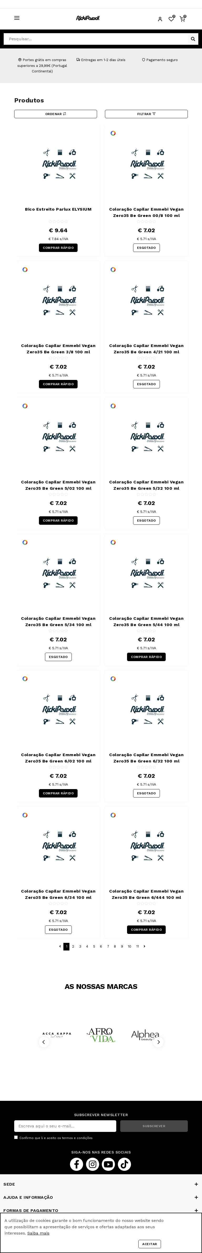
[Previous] (44, 1042)
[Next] (158, 1042)
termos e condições (77, 1138)
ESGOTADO (146, 248)
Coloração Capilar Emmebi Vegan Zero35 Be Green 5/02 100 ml (58, 485)
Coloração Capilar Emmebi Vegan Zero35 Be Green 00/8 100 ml (146, 212)
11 (137, 946)
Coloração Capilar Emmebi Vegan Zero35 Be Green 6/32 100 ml (146, 758)
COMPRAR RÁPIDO (58, 248)
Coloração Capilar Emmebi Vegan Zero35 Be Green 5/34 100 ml (58, 621)
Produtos (29, 100)
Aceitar (149, 1244)
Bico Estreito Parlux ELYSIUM (58, 209)
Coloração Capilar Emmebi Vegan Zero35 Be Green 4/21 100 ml (146, 348)
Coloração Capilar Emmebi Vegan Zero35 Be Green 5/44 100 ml (146, 621)
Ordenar (55, 114)
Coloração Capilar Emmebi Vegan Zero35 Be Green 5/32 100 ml (146, 485)
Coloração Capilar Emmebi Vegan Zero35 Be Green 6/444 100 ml (146, 894)
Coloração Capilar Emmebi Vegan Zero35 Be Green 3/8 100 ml (58, 348)
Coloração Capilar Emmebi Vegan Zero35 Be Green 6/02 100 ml (58, 758)
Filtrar (146, 114)
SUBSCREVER (154, 1126)
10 (129, 946)
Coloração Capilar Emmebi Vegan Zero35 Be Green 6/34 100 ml (58, 894)
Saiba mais (38, 1233)
